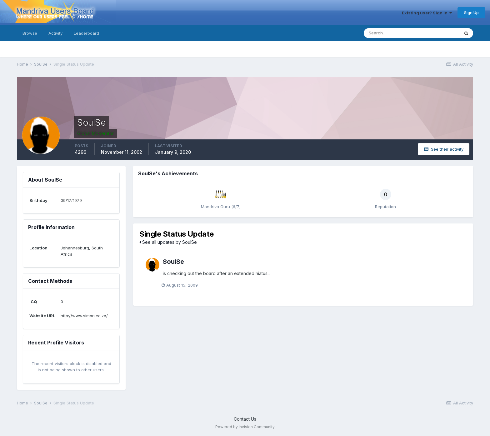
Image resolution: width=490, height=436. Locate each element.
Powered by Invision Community (245, 426)
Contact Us (245, 419)
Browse (29, 33)
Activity (55, 33)
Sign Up (471, 12)
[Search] (391, 33)
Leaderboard (86, 33)
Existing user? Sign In (427, 12)
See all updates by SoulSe (168, 242)
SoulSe (173, 261)
